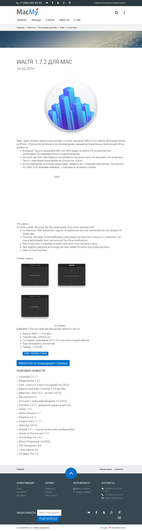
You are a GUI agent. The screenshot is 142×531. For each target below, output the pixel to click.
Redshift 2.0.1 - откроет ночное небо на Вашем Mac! (47, 429)
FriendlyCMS (119, 528)
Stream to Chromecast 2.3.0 (34, 433)
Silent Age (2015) (28, 425)
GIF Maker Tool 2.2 (28, 454)
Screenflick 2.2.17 (28, 376)
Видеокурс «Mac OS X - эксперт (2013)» (40, 393)
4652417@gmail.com (114, 498)
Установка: (60, 325)
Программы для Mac (47, 27)
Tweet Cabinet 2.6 (28, 449)
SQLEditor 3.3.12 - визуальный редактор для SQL (45, 405)
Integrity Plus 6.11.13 (30, 421)
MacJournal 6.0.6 (28, 397)
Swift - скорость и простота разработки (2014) (44, 385)
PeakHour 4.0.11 (27, 417)
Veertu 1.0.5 (25, 409)
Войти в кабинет (81, 488)
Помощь (48, 492)
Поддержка (50, 488)
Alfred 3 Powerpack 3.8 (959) (34, 441)
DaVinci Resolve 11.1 (30, 413)
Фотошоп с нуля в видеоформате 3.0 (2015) (43, 401)
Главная (20, 27)
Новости (31, 27)
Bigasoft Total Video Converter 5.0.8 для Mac (42, 389)
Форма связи (106, 469)
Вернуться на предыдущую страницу (43, 363)
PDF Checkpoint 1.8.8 (30, 445)
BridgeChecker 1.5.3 (29, 381)
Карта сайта (51, 495)
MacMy (26, 528)
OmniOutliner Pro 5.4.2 (30, 437)
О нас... (20, 488)
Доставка (21, 495)
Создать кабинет (82, 492)
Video (57, 176)
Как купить (22, 492)
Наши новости (26, 512)
